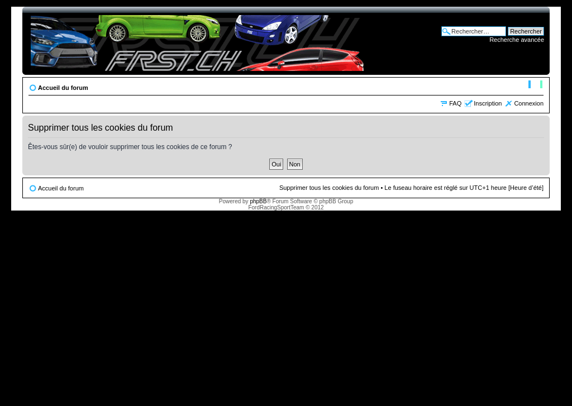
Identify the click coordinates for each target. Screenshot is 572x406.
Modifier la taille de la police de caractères (535, 85)
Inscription (488, 103)
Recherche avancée (516, 39)
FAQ (455, 103)
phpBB (258, 201)
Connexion (529, 103)
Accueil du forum (63, 87)
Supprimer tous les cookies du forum (329, 187)
